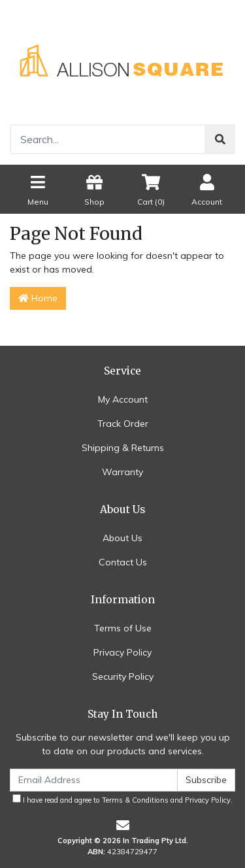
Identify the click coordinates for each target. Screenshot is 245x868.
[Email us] (122, 825)
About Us (122, 538)
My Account (123, 399)
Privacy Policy (122, 652)
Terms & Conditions (135, 800)
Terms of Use (123, 628)
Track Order (122, 423)
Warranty (122, 472)
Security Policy (123, 676)
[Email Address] (94, 780)
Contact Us (123, 562)
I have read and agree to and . (122, 799)
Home (37, 298)
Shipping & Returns (123, 448)
